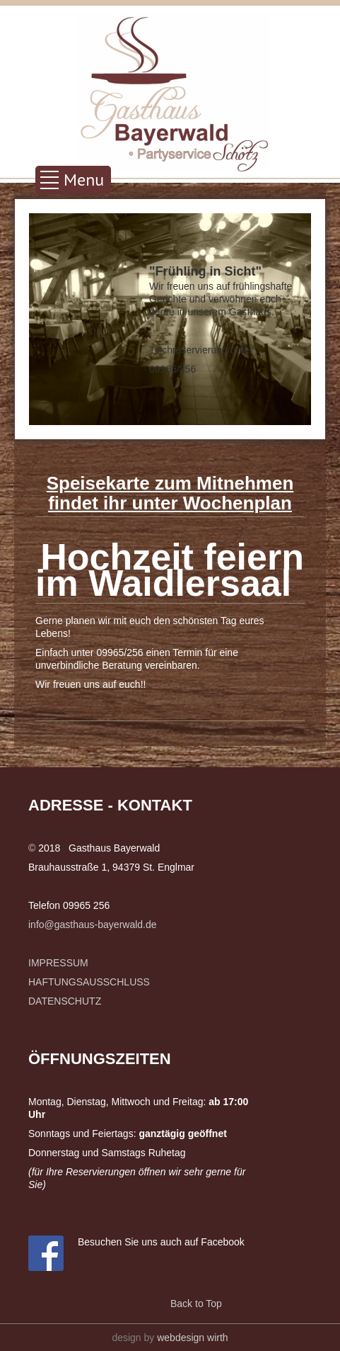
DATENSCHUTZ (64, 1001)
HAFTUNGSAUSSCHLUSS (89, 982)
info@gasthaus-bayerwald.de (92, 924)
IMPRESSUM (58, 962)
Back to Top (196, 1303)
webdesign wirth (192, 1337)
